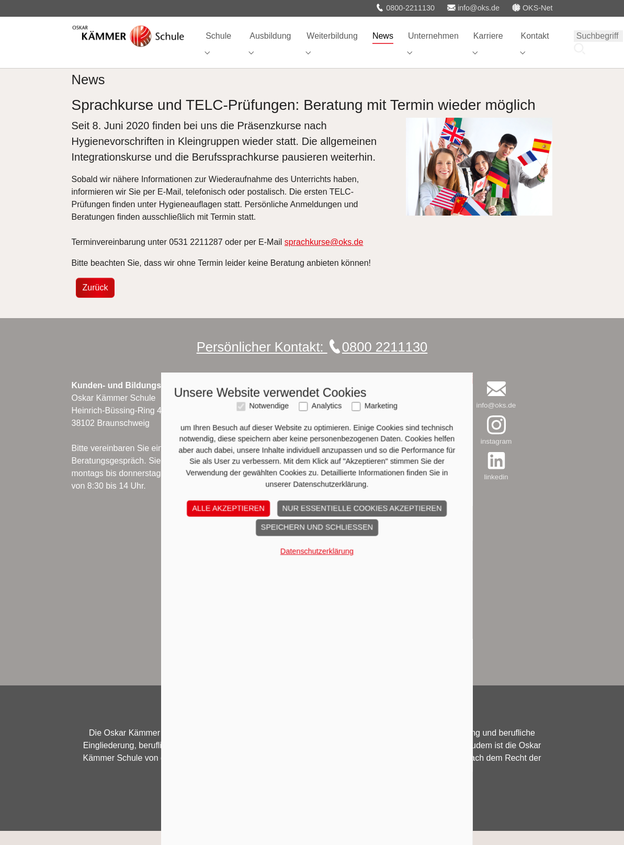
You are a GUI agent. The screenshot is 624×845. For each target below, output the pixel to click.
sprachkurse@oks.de (324, 256)
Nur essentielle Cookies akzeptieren (357, 720)
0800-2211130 (405, 8)
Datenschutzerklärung (312, 763)
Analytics (322, 618)
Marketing (375, 618)
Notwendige (264, 618)
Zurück (95, 301)
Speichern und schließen (312, 739)
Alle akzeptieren (223, 720)
